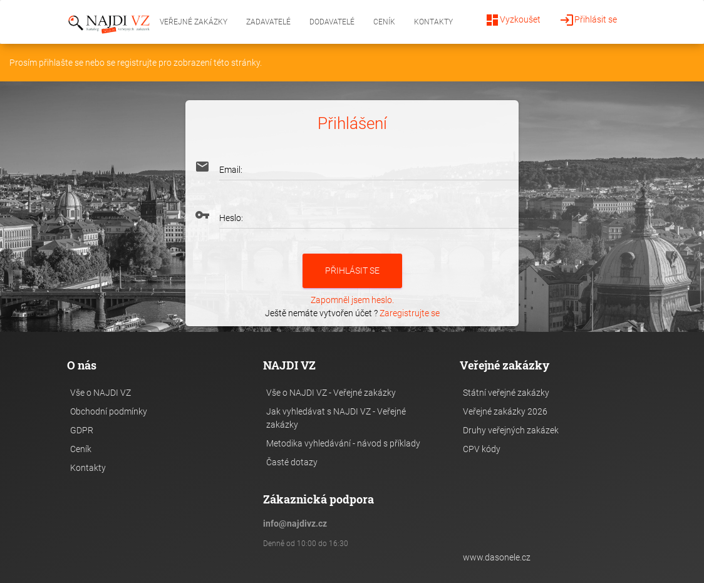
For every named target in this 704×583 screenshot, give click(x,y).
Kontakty (433, 22)
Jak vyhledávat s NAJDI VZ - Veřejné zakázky (336, 418)
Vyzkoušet (513, 20)
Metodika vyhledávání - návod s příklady (343, 443)
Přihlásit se (588, 20)
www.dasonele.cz (497, 557)
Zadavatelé (268, 22)
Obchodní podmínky (108, 411)
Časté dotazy (292, 462)
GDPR (81, 430)
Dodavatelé (332, 22)
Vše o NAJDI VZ (100, 393)
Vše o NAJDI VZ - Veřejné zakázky (331, 393)
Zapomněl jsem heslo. (352, 300)
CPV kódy (481, 449)
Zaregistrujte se (410, 313)
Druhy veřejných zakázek (511, 430)
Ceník (384, 22)
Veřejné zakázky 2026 (505, 411)
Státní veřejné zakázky (506, 393)
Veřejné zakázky (193, 22)
